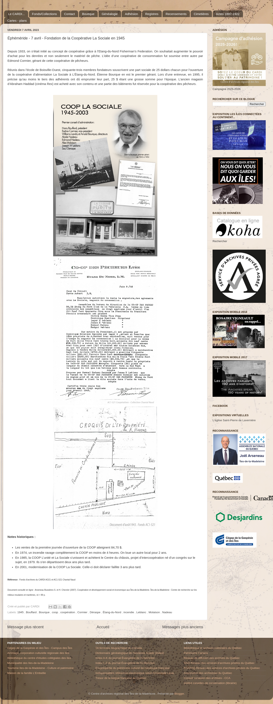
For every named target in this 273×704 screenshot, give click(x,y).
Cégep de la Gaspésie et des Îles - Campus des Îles (39, 648)
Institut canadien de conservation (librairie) (210, 683)
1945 (20, 612)
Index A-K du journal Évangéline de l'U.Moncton (125, 658)
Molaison (155, 612)
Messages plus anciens (182, 627)
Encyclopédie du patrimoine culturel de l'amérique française (132, 668)
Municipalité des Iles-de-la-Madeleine (30, 663)
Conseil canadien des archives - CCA (207, 678)
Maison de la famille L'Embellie (26, 673)
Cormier (82, 612)
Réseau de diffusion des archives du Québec (212, 658)
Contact (69, 14)
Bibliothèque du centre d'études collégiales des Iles (39, 658)
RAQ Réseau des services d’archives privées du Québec (219, 663)
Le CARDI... (16, 14)
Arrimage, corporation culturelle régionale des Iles (38, 653)
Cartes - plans (17, 20)
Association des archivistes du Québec (208, 673)
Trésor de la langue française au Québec (120, 678)
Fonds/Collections (44, 14)
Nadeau (167, 612)
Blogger (179, 693)
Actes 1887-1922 (227, 14)
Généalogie (110, 14)
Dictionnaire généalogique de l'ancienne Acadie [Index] (129, 653)
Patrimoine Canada (196, 653)
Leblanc (141, 612)
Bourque (44, 612)
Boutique (88, 14)
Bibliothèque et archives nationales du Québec (213, 648)
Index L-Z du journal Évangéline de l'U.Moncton (125, 663)
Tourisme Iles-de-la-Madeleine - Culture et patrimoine (40, 668)
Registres (151, 14)
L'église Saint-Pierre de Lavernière (234, 420)
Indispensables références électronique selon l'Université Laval (134, 673)
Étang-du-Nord (112, 612)
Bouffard (32, 612)
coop (55, 612)
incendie (129, 612)
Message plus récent (25, 627)
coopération (68, 612)
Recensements (176, 14)
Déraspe (95, 612)
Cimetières (201, 14)
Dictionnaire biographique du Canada (118, 648)
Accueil (103, 627)
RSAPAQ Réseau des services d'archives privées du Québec (222, 668)
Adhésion (131, 14)
